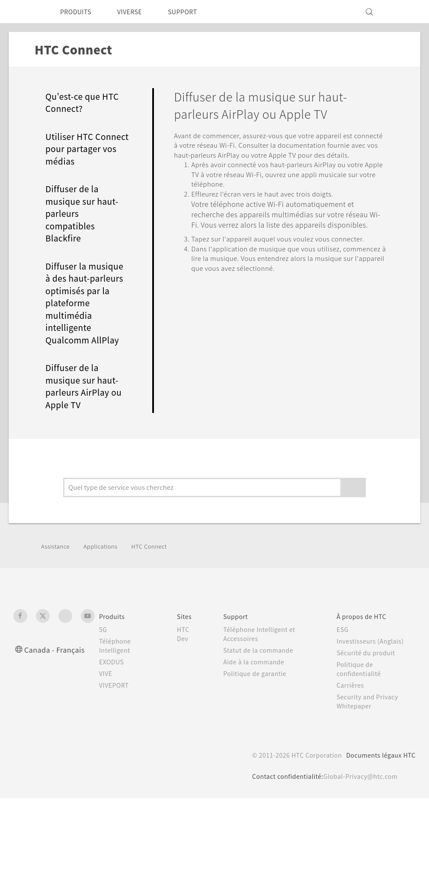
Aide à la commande (257, 690)
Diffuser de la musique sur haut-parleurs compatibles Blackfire (85, 225)
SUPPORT (194, 12)
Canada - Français (56, 678)
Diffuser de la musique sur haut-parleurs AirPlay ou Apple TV (87, 398)
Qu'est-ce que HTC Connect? (85, 102)
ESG (344, 658)
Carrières (351, 713)
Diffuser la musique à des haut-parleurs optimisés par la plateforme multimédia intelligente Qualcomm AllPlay (87, 315)
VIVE (107, 702)
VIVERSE (137, 12)
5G (103, 658)
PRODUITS (78, 12)
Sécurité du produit (368, 681)
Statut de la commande (262, 679)
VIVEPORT (116, 713)
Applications (103, 574)
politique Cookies (159, 845)
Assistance (56, 574)
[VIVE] (404, 11)
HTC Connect (156, 574)
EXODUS (113, 690)
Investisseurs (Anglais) (373, 669)
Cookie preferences (59, 860)
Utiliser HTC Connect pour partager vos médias (75, 154)
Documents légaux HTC (377, 783)
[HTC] (23, 11)
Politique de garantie (257, 702)
